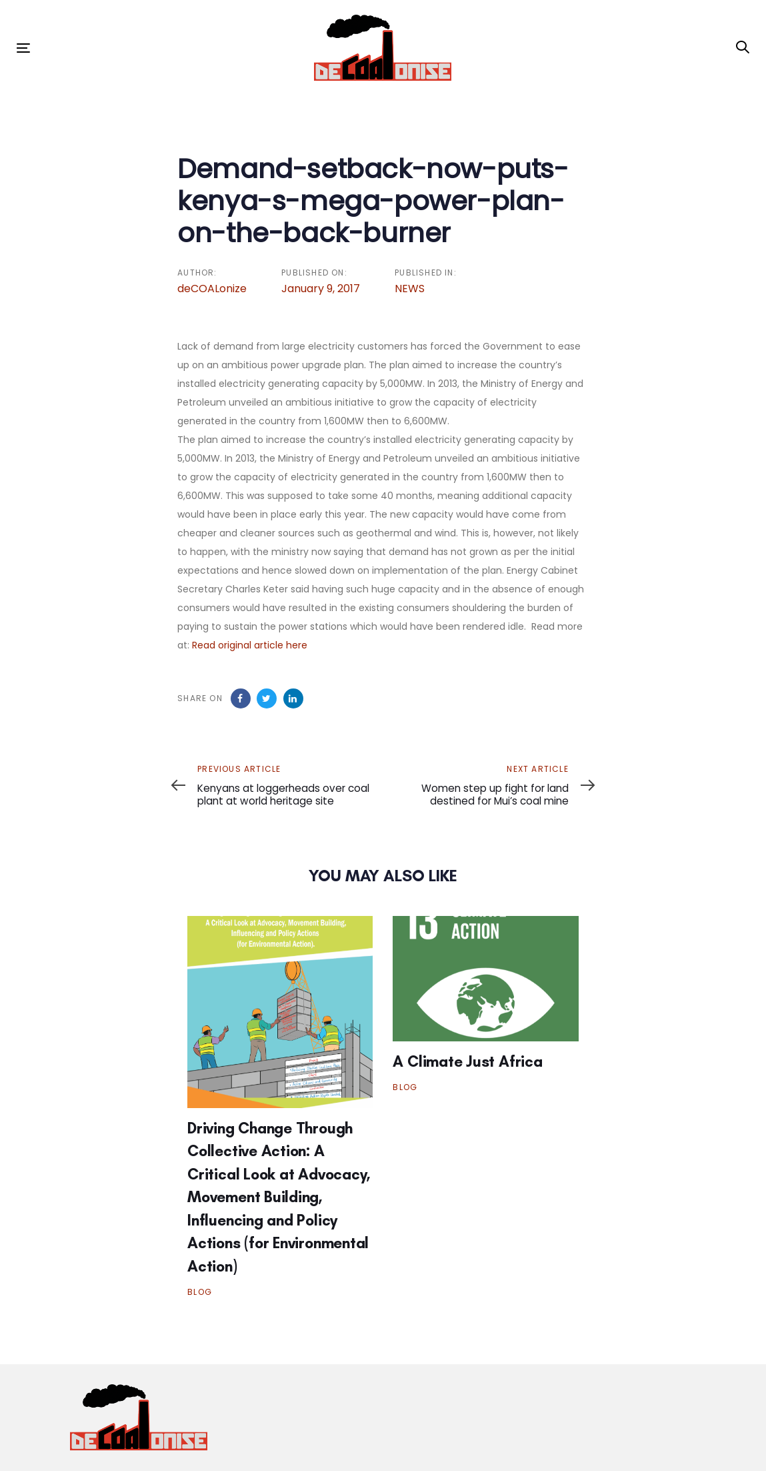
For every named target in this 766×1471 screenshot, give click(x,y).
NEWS (410, 288)
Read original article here (249, 645)
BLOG (199, 1292)
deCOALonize (212, 288)
